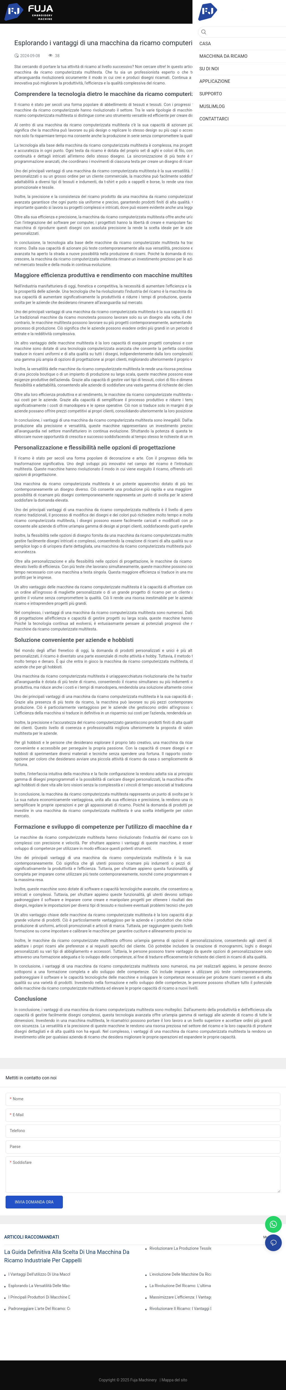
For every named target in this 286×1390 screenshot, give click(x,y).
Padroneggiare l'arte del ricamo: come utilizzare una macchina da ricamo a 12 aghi (39, 1308)
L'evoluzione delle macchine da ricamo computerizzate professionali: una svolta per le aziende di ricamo (180, 1274)
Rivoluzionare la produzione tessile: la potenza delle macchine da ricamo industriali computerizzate (180, 1248)
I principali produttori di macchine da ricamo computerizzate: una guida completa (39, 1297)
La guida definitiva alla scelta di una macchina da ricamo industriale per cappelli (66, 1256)
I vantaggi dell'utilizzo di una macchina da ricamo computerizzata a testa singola (39, 1274)
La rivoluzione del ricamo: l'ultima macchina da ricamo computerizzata (180, 1285)
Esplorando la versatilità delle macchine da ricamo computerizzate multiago (39, 1285)
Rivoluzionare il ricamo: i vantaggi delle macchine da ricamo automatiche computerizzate (180, 1308)
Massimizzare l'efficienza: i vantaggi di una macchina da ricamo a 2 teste (180, 1297)
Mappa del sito (174, 1380)
